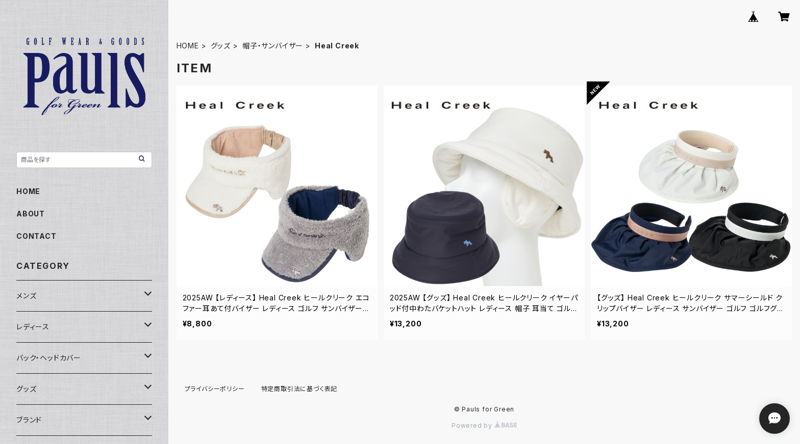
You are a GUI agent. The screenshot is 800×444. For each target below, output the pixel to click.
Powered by (484, 425)
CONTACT (36, 236)
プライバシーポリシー (215, 389)
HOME (188, 45)
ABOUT (30, 213)
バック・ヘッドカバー (48, 357)
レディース (32, 326)
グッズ (221, 45)
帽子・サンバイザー (272, 45)
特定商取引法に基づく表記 (299, 389)
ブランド (29, 419)
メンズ (26, 295)
